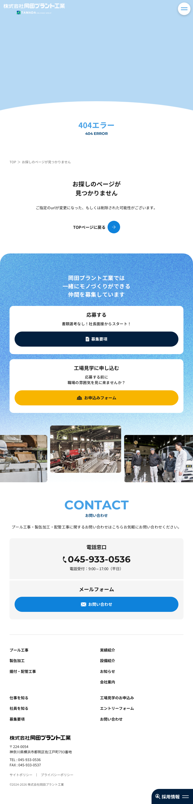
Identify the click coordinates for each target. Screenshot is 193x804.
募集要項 (17, 719)
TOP (13, 161)
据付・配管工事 (23, 671)
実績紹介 (107, 650)
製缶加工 (17, 660)
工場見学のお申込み (117, 697)
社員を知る (19, 708)
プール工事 (19, 650)
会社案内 (107, 681)
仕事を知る (19, 697)
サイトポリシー (21, 774)
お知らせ (107, 671)
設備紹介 (107, 660)
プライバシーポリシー (57, 774)
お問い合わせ (111, 719)
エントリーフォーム (117, 708)
